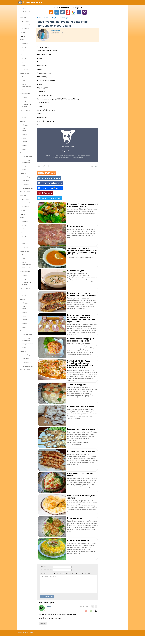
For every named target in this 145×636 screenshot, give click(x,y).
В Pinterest (47, 193)
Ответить (43, 623)
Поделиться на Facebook (50, 183)
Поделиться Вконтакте (49, 178)
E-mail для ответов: (46, 570)
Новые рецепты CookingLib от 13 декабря (52, 18)
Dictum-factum (55, 30)
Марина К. (48, 606)
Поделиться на (50, 188)
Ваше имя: (43, 566)
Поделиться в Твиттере (49, 198)
